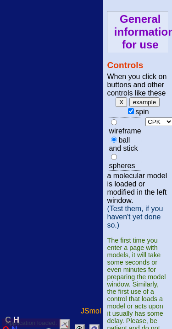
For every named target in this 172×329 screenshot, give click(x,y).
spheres (122, 166)
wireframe (125, 131)
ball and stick (123, 144)
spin (142, 112)
